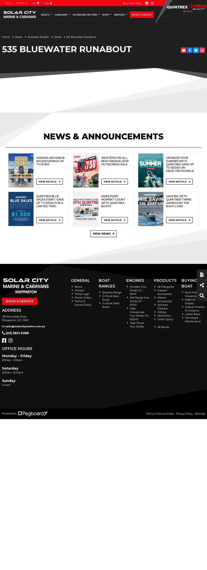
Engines (135, 280)
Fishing (161, 312)
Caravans (61, 14)
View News (103, 233)
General (80, 280)
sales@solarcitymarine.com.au (23, 326)
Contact (79, 290)
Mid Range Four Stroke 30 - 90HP (139, 301)
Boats (45, 14)
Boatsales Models (38, 37)
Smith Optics (165, 319)
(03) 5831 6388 (132, 3)
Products (165, 280)
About (8, 3)
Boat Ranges (107, 283)
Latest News (192, 314)
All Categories (165, 286)
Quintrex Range (111, 292)
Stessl (57, 37)
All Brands (163, 327)
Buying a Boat (191, 283)
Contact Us (21, 3)
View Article (50, 181)
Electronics (164, 315)
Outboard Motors (85, 14)
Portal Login (82, 294)
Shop (105, 14)
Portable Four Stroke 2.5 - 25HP (138, 290)
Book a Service (141, 14)
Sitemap (200, 413)
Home (6, 37)
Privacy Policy (83, 297)
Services (119, 14)
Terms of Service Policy (160, 413)
